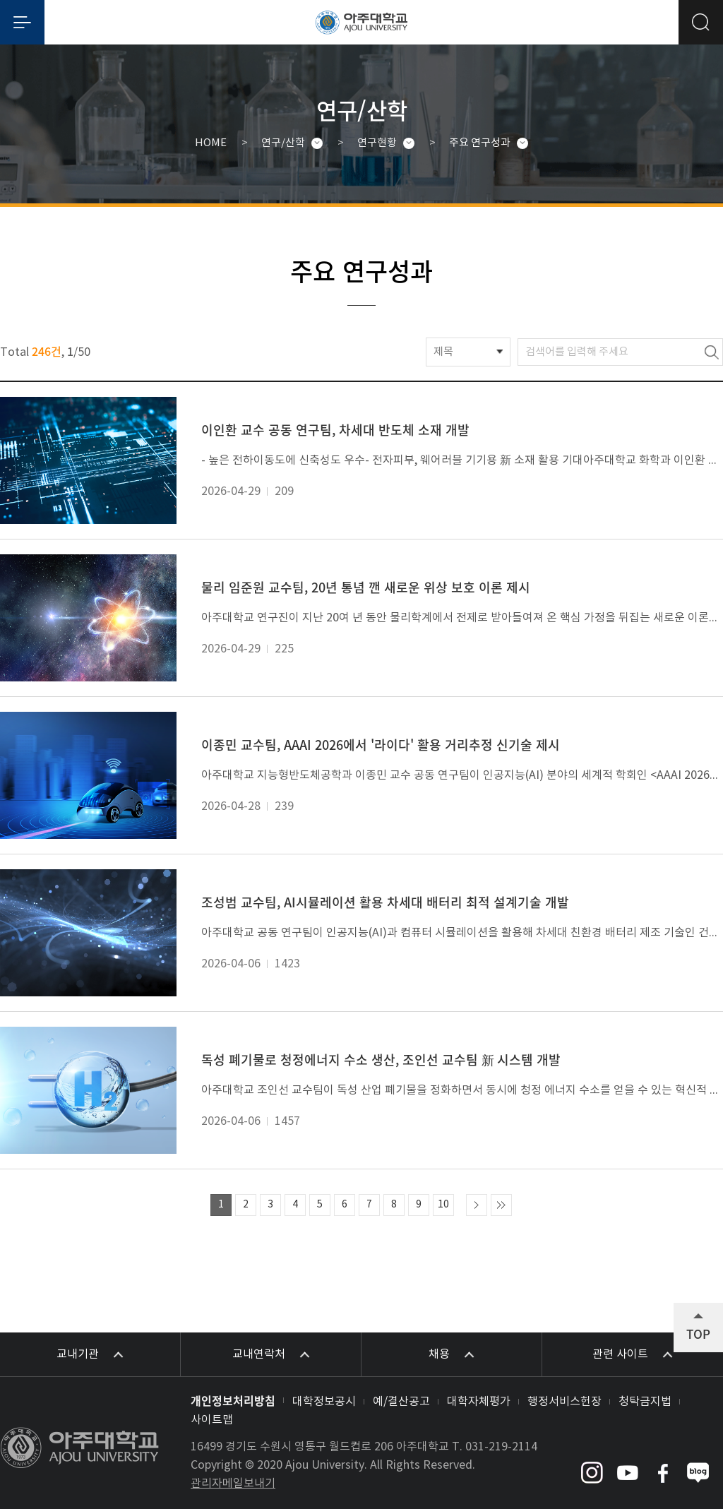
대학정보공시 (324, 1401)
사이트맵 (212, 1420)
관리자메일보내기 (233, 1483)
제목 (443, 352)
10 (443, 1204)
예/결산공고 (401, 1401)
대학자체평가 (478, 1401)
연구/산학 (283, 143)
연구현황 (377, 143)
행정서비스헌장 (564, 1401)
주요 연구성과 (479, 143)
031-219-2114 (501, 1447)
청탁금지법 (645, 1401)
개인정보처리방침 (233, 1400)
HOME (211, 143)
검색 (711, 352)
